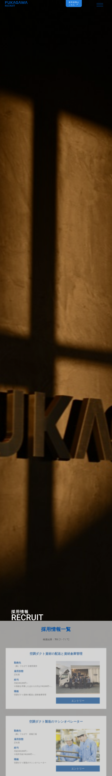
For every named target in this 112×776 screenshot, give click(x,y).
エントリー (77, 702)
